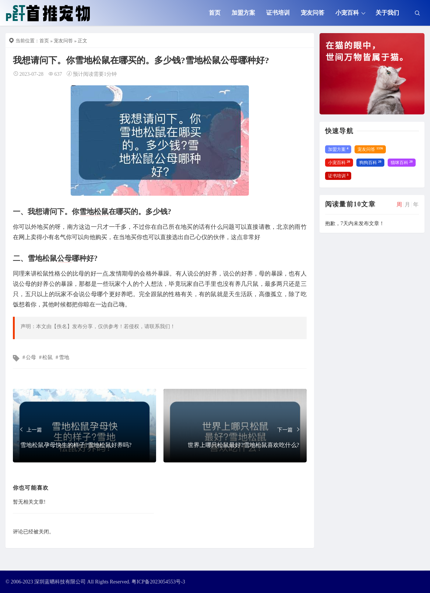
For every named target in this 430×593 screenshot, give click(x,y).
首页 (215, 13)
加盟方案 (243, 13)
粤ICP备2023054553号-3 (158, 582)
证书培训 (278, 13)
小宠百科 (347, 13)
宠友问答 (312, 13)
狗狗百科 (370, 163)
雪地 (86, 211)
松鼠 (101, 211)
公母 (64, 258)
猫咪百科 (402, 163)
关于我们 (387, 13)
